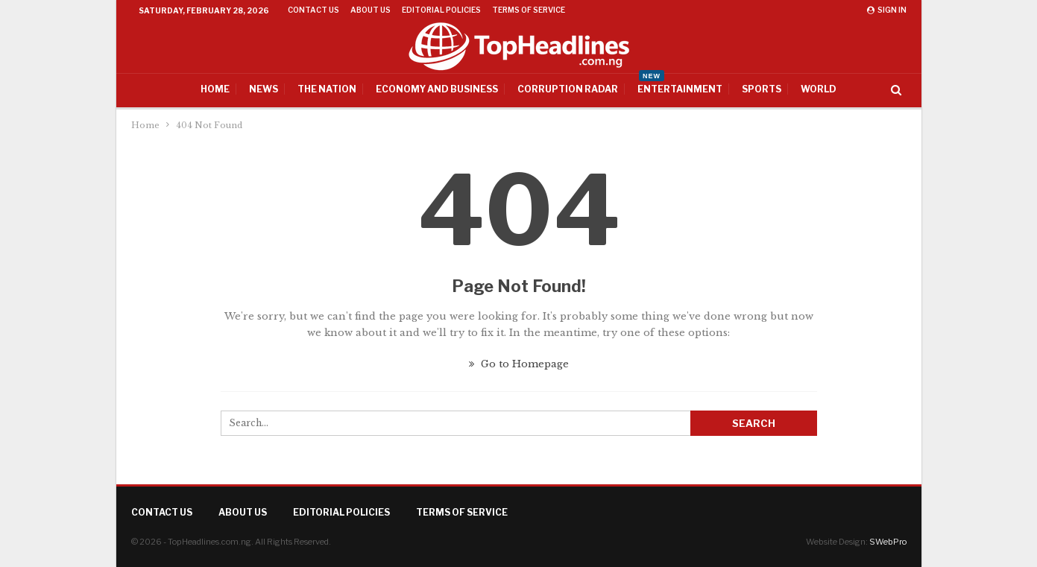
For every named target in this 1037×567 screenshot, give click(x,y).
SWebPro (888, 541)
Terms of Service (528, 9)
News (263, 89)
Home (215, 89)
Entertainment (679, 84)
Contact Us (313, 9)
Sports (761, 89)
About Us (370, 9)
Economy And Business (437, 89)
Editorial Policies (441, 9)
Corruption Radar (567, 89)
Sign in (887, 9)
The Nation (326, 89)
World (818, 89)
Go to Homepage (519, 364)
